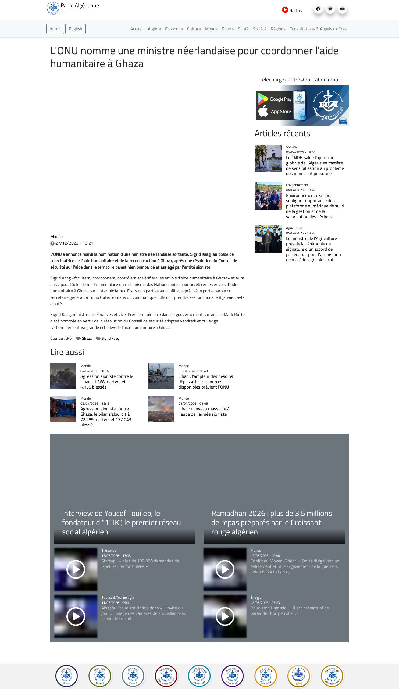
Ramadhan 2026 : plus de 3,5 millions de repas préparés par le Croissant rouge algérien (271, 522)
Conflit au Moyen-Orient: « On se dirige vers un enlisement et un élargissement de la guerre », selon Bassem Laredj (295, 566)
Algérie (154, 29)
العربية (55, 29)
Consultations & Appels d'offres (318, 29)
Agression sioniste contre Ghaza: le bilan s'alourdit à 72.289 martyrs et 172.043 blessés (105, 416)
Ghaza (87, 338)
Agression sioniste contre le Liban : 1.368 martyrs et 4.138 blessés (106, 381)
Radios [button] (292, 10)
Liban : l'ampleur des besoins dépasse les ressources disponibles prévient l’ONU (206, 381)
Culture (194, 29)
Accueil (137, 29)
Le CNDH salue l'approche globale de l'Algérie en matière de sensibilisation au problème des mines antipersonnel (315, 165)
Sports (228, 29)
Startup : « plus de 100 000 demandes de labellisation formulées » (140, 563)
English (75, 29)
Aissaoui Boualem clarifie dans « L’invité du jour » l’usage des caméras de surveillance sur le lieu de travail (144, 613)
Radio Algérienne (72, 7)
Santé (243, 29)
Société (259, 29)
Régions (278, 29)
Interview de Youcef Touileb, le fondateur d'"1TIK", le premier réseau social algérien (121, 522)
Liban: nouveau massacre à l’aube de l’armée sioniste (204, 411)
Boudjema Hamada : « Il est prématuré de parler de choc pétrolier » (290, 610)
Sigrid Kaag (110, 338)
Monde (211, 29)
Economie (174, 29)
